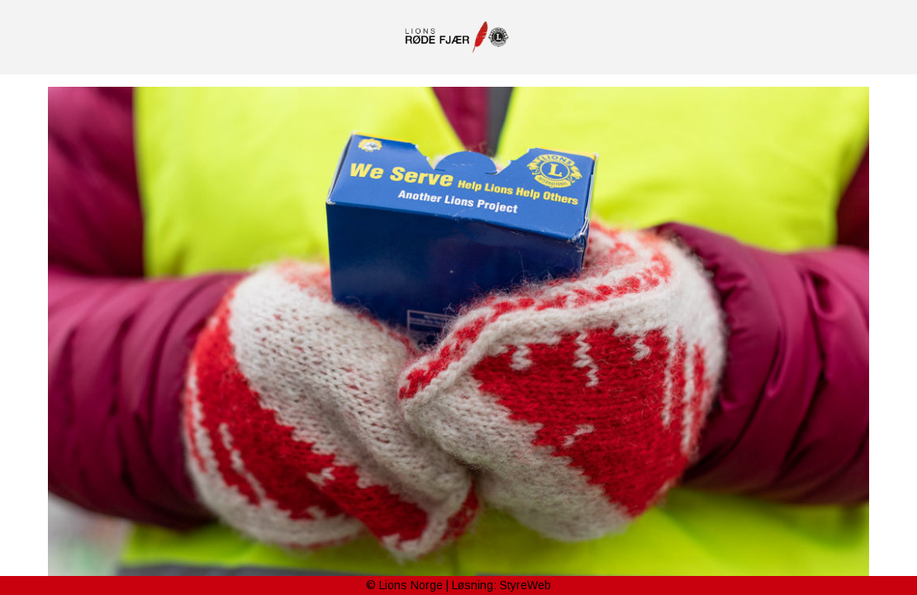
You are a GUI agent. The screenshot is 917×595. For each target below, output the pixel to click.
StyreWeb (525, 585)
